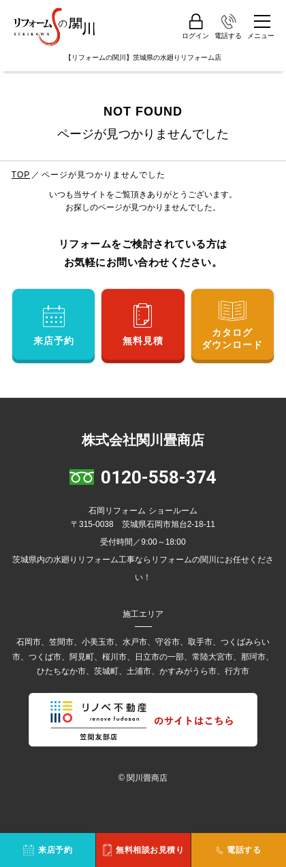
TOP (21, 175)
